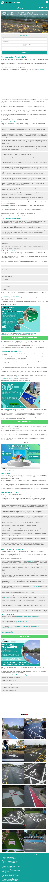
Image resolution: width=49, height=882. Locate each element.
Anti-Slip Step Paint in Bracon (9, 872)
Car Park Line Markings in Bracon (9, 858)
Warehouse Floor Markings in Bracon (10, 879)
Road (3, 863)
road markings (30, 561)
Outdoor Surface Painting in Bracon (9, 854)
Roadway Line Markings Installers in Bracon (11, 866)
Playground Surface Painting (7, 867)
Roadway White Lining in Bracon (9, 865)
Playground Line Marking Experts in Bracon (11, 870)
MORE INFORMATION (24, 422)
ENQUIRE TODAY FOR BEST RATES (24, 338)
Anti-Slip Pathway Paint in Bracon (9, 874)
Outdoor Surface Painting (42, 854)
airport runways (6, 597)
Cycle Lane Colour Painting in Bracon (10, 861)
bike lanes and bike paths (35, 586)
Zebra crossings (12, 573)
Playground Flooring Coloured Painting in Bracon (12, 869)
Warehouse (4, 876)
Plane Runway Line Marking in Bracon (9, 880)
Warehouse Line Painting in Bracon (10, 878)
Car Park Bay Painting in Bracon (9, 857)
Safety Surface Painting (6, 871)
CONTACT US (24, 636)
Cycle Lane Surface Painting (7, 860)
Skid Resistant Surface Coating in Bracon (11, 875)
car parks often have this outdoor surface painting (16, 409)
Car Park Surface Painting (7, 856)
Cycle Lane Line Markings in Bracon (10, 862)
